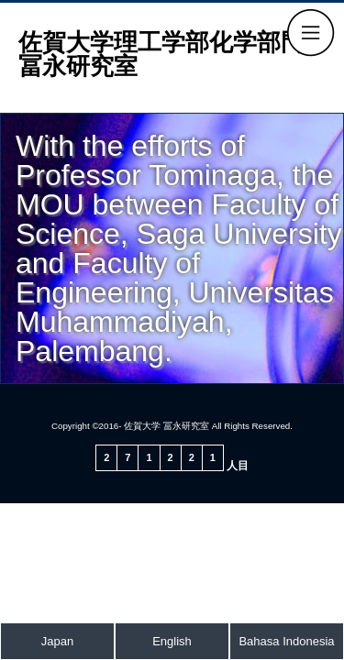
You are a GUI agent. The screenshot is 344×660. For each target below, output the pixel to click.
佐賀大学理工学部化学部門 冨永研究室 (173, 54)
